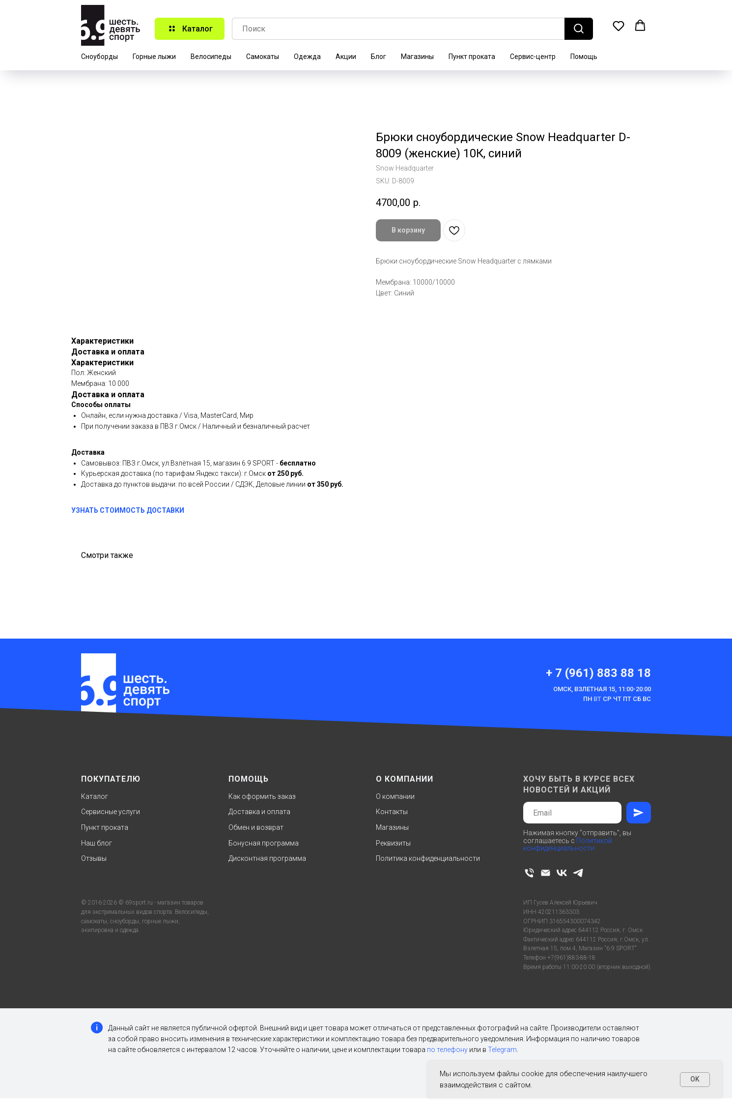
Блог (378, 56)
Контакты (392, 812)
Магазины (417, 56)
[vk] (562, 873)
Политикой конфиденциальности (567, 844)
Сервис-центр (533, 56)
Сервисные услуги (110, 812)
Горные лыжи (154, 56)
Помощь (583, 56)
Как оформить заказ (262, 796)
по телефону (447, 1050)
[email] (545, 873)
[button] (618, 25)
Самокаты (262, 56)
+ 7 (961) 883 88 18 (598, 673)
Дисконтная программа (267, 858)
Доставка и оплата (259, 812)
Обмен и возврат (255, 827)
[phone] (529, 873)
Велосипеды (211, 56)
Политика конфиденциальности (428, 858)
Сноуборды (99, 56)
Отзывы (94, 858)
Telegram (502, 1050)
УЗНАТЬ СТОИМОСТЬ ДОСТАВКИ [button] (127, 510)
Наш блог (96, 843)
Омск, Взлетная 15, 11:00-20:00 (602, 689)
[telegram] (578, 873)
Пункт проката (472, 56)
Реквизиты (393, 843)
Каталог (94, 796)
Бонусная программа (263, 843)
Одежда (307, 56)
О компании (395, 796)
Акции (346, 56)
